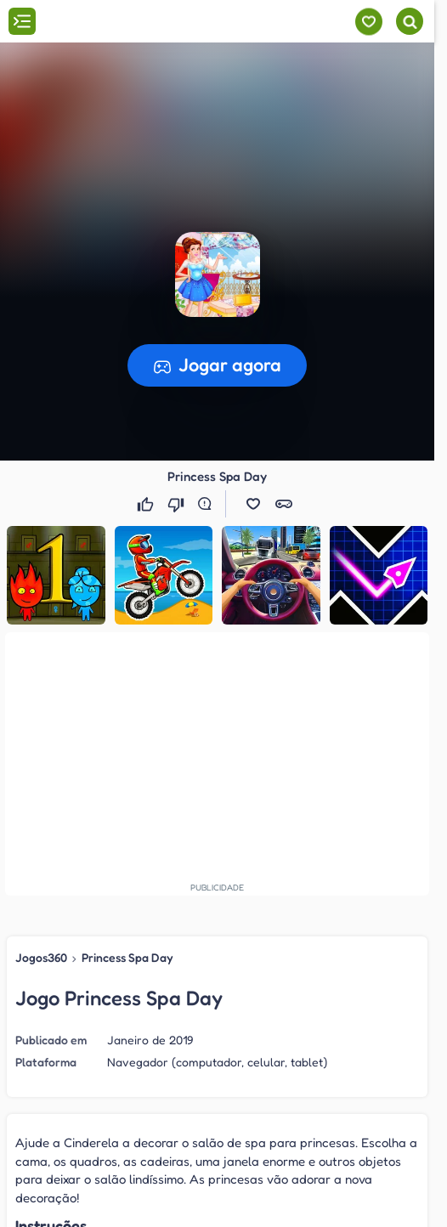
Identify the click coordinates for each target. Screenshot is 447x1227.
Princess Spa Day (127, 957)
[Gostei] (147, 503)
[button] (253, 503)
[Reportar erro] (208, 503)
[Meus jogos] (368, 22)
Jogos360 (41, 957)
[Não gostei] (177, 503)
